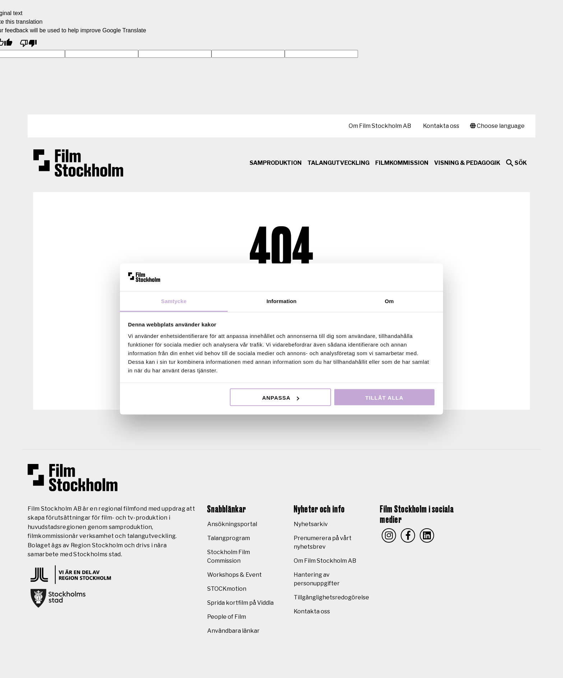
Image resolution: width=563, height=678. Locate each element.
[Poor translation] (28, 42)
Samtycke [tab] (174, 301)
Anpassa (280, 398)
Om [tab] (389, 301)
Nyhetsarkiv (311, 524)
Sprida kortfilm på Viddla (240, 602)
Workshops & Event (234, 574)
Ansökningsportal (232, 524)
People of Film (226, 616)
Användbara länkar (233, 630)
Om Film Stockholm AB (380, 125)
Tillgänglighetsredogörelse (331, 597)
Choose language (497, 125)
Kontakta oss (441, 125)
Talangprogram (228, 538)
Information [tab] (281, 301)
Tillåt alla (384, 398)
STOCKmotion (226, 588)
